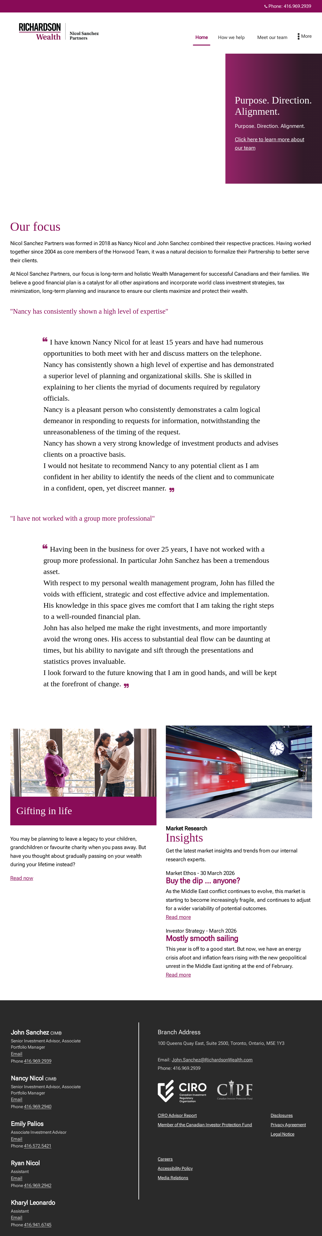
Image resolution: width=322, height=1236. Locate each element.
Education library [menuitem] (276, 37)
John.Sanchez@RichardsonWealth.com (212, 1060)
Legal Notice (282, 1134)
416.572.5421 (37, 1146)
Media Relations (173, 1177)
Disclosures (282, 1115)
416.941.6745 (37, 1225)
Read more (178, 917)
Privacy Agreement (288, 1124)
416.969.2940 (37, 1106)
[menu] (310, 37)
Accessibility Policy (175, 1168)
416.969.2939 (37, 1061)
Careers (165, 1158)
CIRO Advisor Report (177, 1115)
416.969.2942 (37, 1185)
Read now (21, 878)
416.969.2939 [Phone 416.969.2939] (297, 6)
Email (16, 1054)
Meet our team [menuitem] (231, 37)
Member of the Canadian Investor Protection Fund (205, 1124)
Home (160, 37)
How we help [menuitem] (190, 37)
